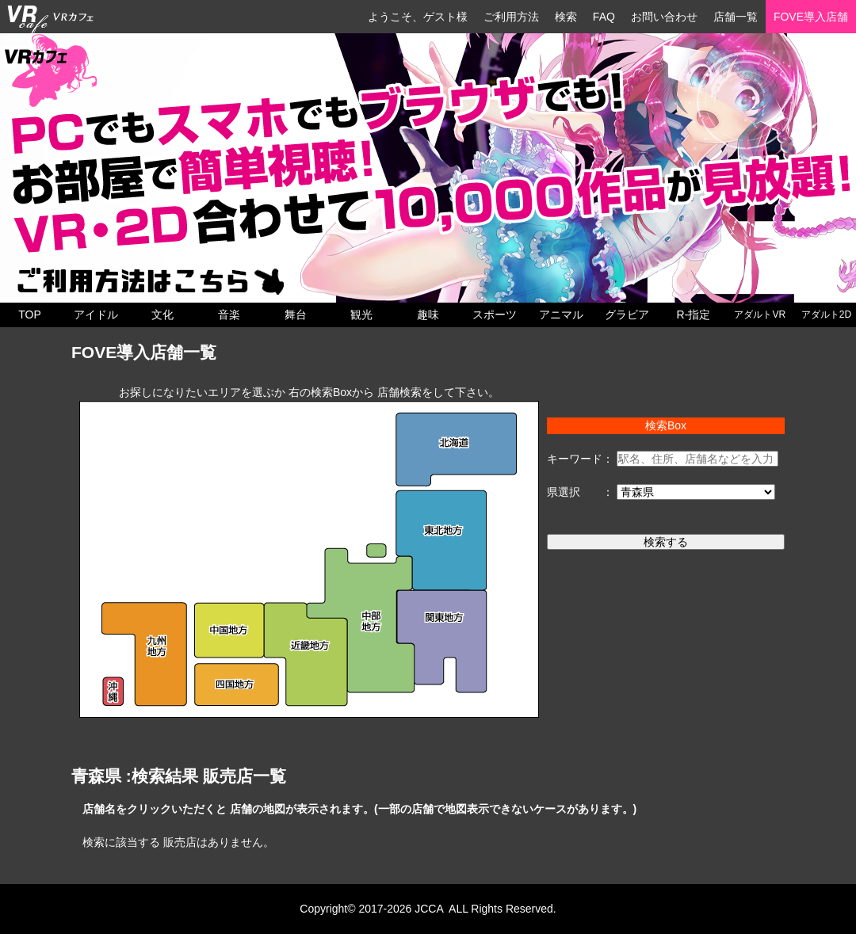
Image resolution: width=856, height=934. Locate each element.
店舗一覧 (735, 16)
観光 (361, 314)
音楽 (229, 314)
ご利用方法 (511, 16)
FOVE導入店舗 (811, 16)
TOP (29, 314)
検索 (566, 16)
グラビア (627, 314)
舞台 (296, 314)
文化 (162, 314)
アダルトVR (759, 314)
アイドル (96, 314)
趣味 (428, 314)
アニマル (561, 314)
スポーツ (494, 314)
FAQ (604, 16)
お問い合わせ (664, 16)
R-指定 (694, 314)
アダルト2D (826, 314)
